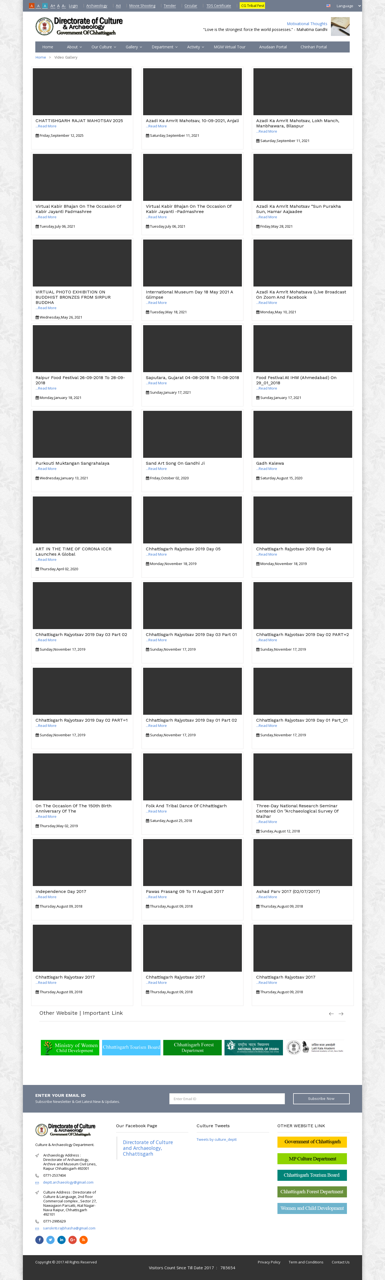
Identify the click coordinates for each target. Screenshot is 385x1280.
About (72, 46)
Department (162, 46)
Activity (193, 46)
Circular (191, 5)
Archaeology (96, 5)
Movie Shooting (142, 5)
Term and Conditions (306, 1262)
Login (73, 5)
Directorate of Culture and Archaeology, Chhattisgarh (148, 1148)
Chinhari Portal (314, 46)
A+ (52, 5)
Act (118, 5)
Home (47, 46)
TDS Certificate (219, 5)
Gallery (132, 46)
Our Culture (102, 46)
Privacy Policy (269, 1262)
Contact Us (341, 1262)
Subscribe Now (321, 1099)
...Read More (46, 125)
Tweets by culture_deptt (217, 1139)
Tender (170, 5)
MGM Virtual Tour (229, 46)
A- (64, 5)
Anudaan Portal (273, 46)
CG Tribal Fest (252, 5)
